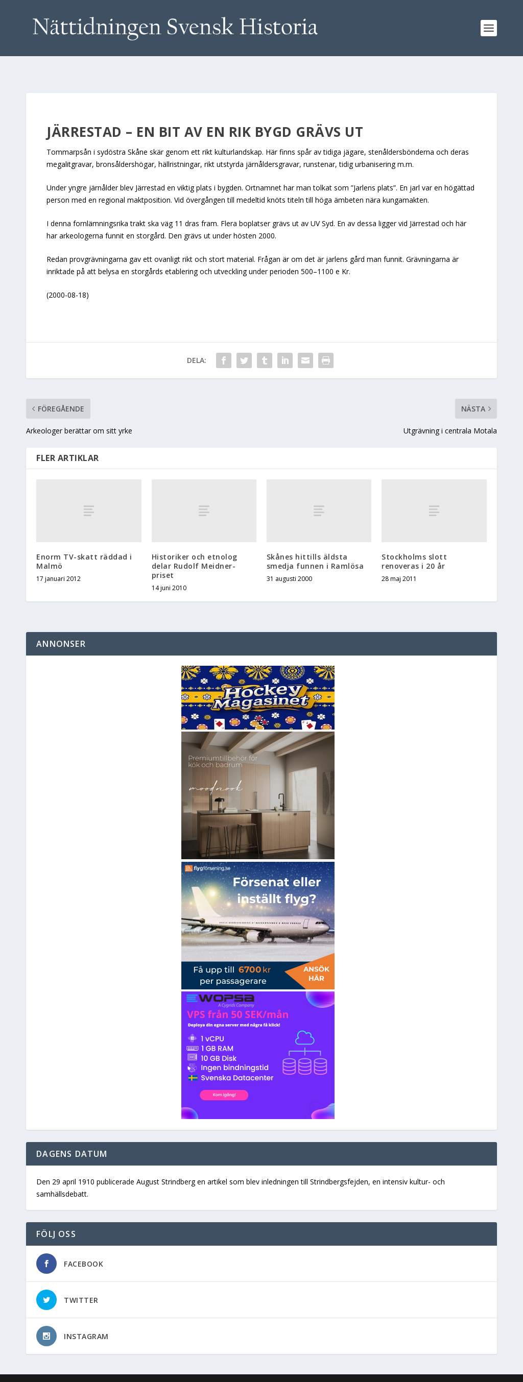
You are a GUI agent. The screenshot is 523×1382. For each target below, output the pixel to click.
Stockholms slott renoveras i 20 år (414, 545)
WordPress (192, 1370)
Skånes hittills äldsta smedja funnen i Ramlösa (315, 545)
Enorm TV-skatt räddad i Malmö (84, 545)
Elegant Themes (96, 1370)
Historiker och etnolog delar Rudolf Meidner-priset (194, 550)
